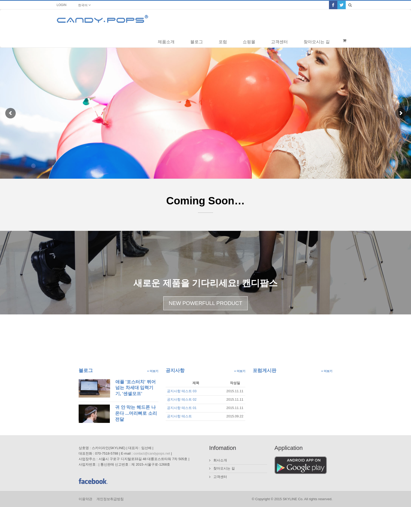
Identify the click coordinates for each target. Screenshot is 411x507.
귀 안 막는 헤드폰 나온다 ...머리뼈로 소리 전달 (136, 413)
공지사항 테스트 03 (182, 391)
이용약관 (85, 499)
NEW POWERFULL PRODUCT (205, 303)
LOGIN (61, 5)
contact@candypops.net (151, 453)
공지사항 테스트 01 (182, 408)
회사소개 (220, 460)
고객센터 (220, 477)
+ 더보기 (152, 371)
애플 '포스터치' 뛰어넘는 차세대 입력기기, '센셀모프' (135, 387)
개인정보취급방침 (110, 499)
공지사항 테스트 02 (182, 399)
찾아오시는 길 (224, 468)
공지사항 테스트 (179, 416)
